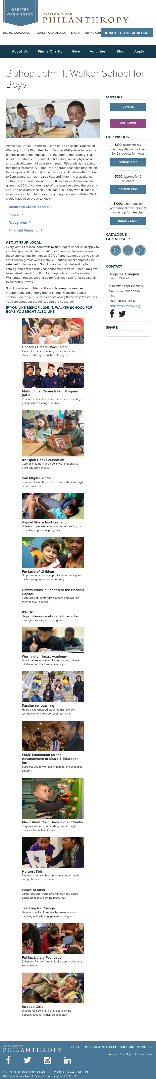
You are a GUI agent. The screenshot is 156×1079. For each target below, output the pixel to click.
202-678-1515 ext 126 (123, 301)
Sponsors (144, 1047)
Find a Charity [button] (50, 51)
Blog (121, 51)
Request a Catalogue (50, 32)
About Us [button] (20, 51)
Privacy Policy (143, 1054)
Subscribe (127, 1047)
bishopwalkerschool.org (128, 306)
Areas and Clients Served (29, 207)
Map (112, 295)
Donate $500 (128, 189)
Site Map (125, 1054)
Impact (14, 215)
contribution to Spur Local (24, 297)
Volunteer (128, 123)
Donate (128, 107)
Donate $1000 (128, 221)
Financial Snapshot (24, 230)
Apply (139, 51)
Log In (75, 32)
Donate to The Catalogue (127, 33)
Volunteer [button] (98, 51)
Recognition (18, 223)
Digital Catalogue (16, 32)
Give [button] (76, 51)
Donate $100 (128, 162)
